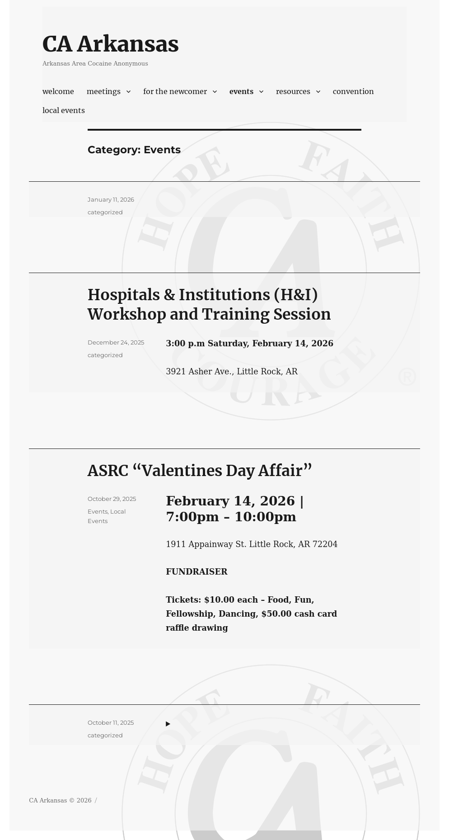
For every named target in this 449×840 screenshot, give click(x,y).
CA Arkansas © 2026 (60, 800)
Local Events (63, 110)
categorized (105, 212)
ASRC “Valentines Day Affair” (200, 470)
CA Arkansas (110, 43)
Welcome (58, 91)
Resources (293, 91)
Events (241, 91)
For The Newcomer (175, 91)
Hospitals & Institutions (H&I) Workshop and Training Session (209, 304)
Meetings (104, 91)
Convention (353, 91)
